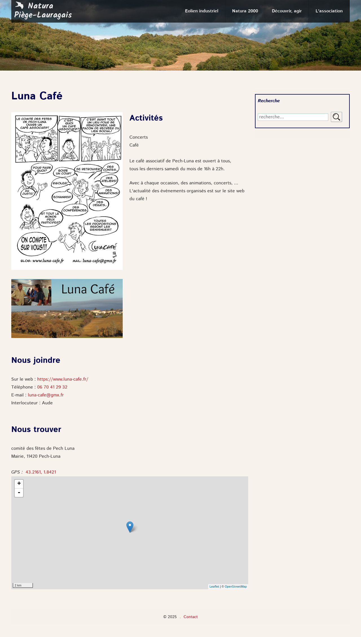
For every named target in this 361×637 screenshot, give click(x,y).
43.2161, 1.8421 (41, 472)
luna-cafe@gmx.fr (46, 395)
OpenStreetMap (236, 586)
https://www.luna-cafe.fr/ (62, 379)
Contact (191, 617)
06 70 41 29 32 (52, 387)
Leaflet (214, 586)
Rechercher (336, 117)
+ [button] (19, 484)
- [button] (19, 492)
